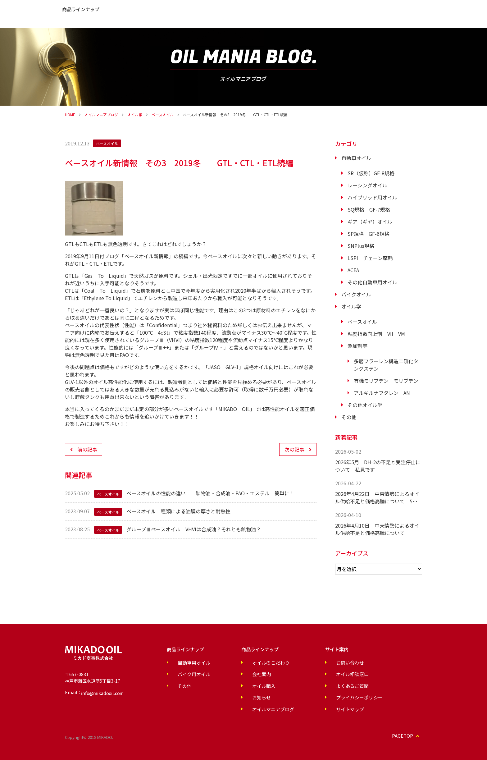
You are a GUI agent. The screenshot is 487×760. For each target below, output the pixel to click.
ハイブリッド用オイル (372, 197)
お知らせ (212, 14)
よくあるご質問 (247, 14)
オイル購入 (422, 18)
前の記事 (87, 449)
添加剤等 (357, 346)
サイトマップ (315, 707)
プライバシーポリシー (324, 696)
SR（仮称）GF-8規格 (371, 173)
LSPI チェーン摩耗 (370, 258)
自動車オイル (356, 158)
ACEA (353, 270)
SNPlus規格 (361, 246)
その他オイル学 (365, 405)
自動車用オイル (186, 662)
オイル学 (134, 114)
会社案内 (184, 14)
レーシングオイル (367, 185)
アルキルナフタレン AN (382, 392)
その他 (348, 417)
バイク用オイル (186, 674)
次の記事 (294, 449)
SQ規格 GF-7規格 (369, 209)
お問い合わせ (466, 18)
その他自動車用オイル (372, 282)
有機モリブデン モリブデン (386, 380)
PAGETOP (407, 734)
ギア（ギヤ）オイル (370, 221)
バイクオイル (356, 294)
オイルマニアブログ (101, 114)
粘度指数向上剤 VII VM (376, 333)
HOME (70, 114)
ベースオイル (163, 114)
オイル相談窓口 (317, 674)
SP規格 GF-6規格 (368, 233)
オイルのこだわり (100, 14)
